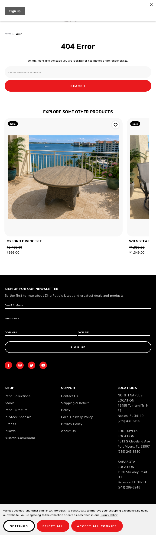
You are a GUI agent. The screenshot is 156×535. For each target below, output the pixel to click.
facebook (8, 365)
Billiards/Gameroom (20, 437)
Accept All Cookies (97, 526)
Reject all (53, 526)
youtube (43, 365)
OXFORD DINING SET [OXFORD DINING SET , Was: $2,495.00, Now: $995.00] (24, 241)
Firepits (10, 423)
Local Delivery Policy (77, 416)
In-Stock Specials (18, 416)
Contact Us (69, 395)
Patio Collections (17, 395)
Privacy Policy (71, 423)
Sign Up (78, 347)
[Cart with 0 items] (149, 17)
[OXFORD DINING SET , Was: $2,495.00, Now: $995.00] (63, 177)
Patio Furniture (16, 409)
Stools (9, 402)
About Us (68, 430)
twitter (31, 365)
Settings (19, 526)
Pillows (10, 430)
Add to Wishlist (115, 125)
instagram (20, 365)
